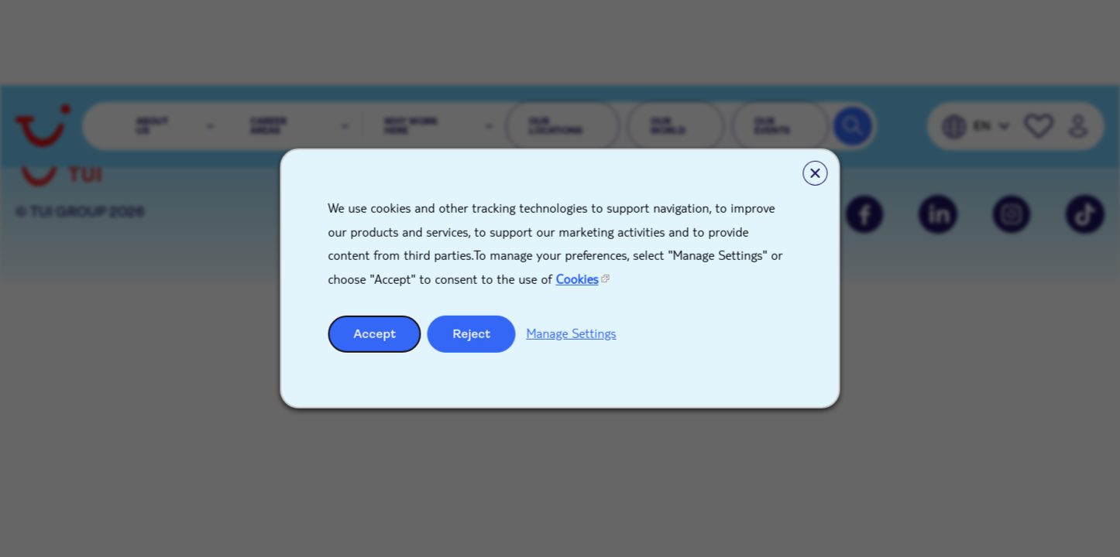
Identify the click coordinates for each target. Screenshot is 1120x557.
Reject (472, 333)
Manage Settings (572, 333)
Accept (375, 333)
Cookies (577, 279)
